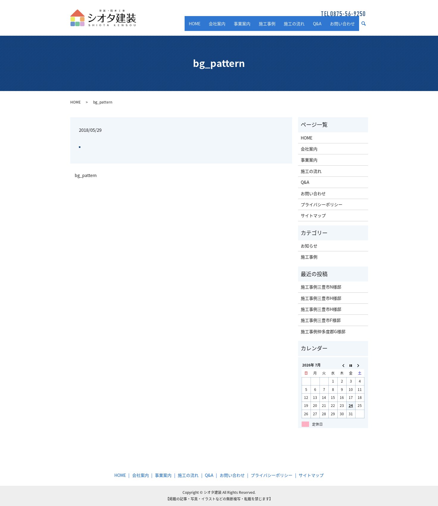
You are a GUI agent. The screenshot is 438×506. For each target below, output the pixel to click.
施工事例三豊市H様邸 (321, 298)
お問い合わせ (342, 26)
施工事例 (267, 26)
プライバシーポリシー (321, 204)
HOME (194, 26)
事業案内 (242, 26)
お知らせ (309, 246)
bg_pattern (86, 175)
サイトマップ (313, 215)
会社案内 (217, 26)
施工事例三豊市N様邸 (321, 287)
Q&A (317, 26)
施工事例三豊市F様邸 (321, 320)
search (366, 26)
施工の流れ (294, 26)
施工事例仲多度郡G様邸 (323, 331)
